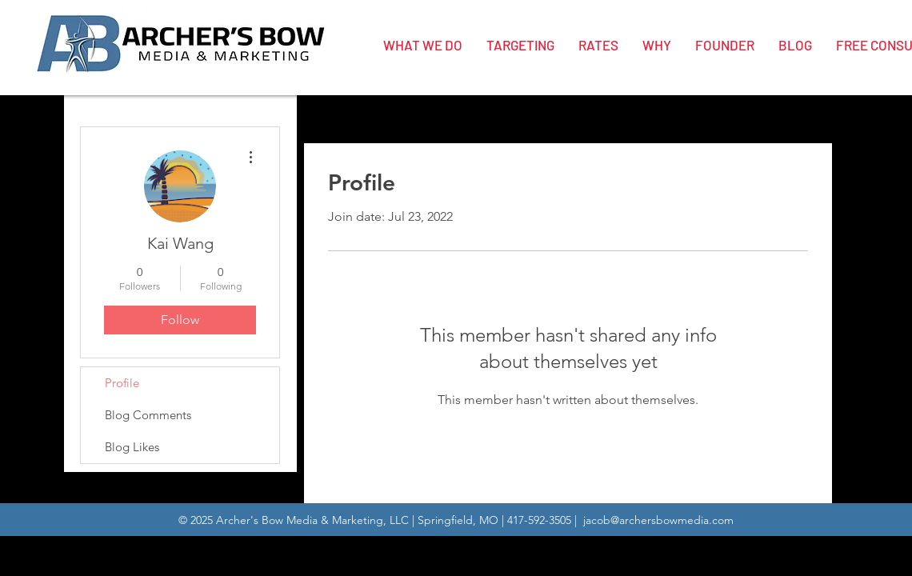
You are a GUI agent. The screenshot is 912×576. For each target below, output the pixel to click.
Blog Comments (148, 414)
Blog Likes (132, 446)
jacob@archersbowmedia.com (658, 520)
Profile (122, 382)
